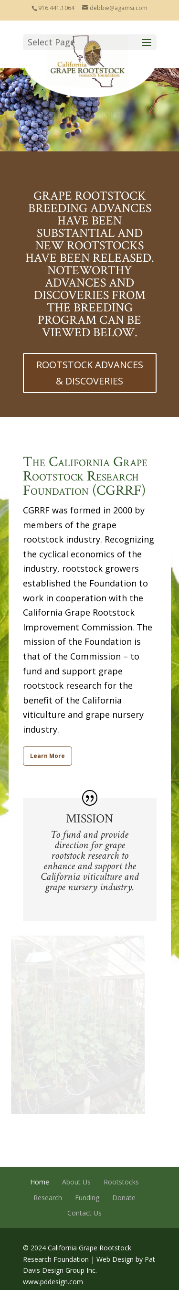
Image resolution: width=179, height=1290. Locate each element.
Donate (124, 1197)
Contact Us (84, 1212)
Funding (87, 1197)
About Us (76, 1181)
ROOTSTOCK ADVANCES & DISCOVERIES (89, 372)
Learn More (47, 756)
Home (39, 1181)
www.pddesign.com (53, 1281)
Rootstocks (121, 1181)
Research (47, 1197)
